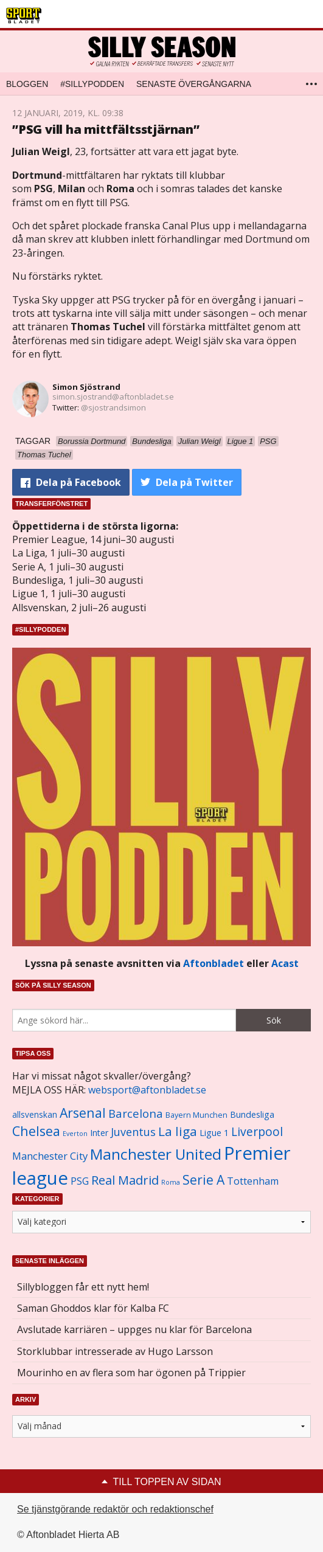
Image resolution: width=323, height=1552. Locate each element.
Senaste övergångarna (193, 84)
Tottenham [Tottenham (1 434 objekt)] (253, 1181)
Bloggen (27, 84)
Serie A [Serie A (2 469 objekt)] (203, 1179)
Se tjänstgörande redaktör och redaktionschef (115, 1509)
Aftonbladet (213, 963)
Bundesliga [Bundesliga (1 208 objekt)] (252, 1114)
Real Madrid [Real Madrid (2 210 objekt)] (125, 1180)
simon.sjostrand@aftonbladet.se (113, 396)
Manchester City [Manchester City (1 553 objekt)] (50, 1156)
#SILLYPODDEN (92, 84)
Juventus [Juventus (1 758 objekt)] (133, 1131)
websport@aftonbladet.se (147, 1089)
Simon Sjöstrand (86, 386)
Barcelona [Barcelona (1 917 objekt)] (135, 1113)
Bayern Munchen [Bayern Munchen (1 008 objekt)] (196, 1115)
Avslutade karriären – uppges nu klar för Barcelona (134, 1329)
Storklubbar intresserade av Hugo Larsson (115, 1351)
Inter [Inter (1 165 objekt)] (99, 1132)
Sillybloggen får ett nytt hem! (83, 1287)
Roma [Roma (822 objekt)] (170, 1182)
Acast (285, 963)
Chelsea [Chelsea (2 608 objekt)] (36, 1131)
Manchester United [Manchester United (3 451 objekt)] (155, 1154)
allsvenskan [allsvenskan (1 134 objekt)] (34, 1114)
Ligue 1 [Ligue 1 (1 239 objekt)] (214, 1132)
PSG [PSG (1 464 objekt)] (80, 1181)
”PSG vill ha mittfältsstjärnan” (106, 129)
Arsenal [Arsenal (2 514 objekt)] (83, 1112)
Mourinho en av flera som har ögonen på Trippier (131, 1372)
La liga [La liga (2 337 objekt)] (177, 1131)
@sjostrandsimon (113, 407)
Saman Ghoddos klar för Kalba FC (93, 1308)
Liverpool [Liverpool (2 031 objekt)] (257, 1131)
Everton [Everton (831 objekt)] (75, 1133)
